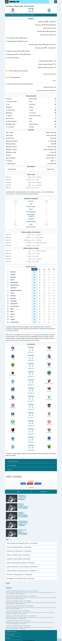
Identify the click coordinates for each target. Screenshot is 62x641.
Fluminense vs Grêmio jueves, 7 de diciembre (19, 551)
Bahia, (10, 476)
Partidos (32, 15)
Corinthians (18, 476)
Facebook (38, 483)
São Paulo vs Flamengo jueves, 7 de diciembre (19, 574)
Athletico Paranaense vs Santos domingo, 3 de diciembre (22, 566)
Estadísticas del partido (16, 15)
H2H (29, 15)
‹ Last (17, 491)
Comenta (30, 487)
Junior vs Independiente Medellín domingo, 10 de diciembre (22, 591)
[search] (55, 1)
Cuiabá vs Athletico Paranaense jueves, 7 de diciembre (21, 570)
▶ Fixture (10, 469)
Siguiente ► (44, 491)
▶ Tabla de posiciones (13, 461)
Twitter (23, 483)
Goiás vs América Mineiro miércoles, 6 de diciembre (21, 562)
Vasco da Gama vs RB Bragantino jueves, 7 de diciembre (22, 543)
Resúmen (7, 15)
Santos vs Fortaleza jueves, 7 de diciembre (18, 555)
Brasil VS (14, 1)
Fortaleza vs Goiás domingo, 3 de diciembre (19, 559)
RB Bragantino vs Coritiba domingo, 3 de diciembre (20, 578)
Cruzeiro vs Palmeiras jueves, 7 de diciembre (19, 547)
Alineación (24, 15)
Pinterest (30, 483)
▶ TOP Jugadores (12, 465)
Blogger (36, 640)
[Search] (51, 1)
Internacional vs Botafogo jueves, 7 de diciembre (19, 606)
